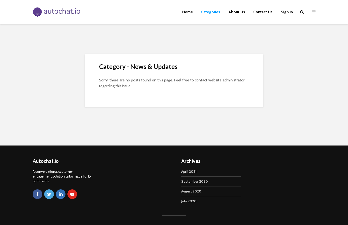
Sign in (287, 12)
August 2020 (191, 191)
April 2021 (188, 171)
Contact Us (263, 12)
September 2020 (194, 181)
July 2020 (188, 201)
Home (187, 12)
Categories (210, 12)
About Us (236, 12)
